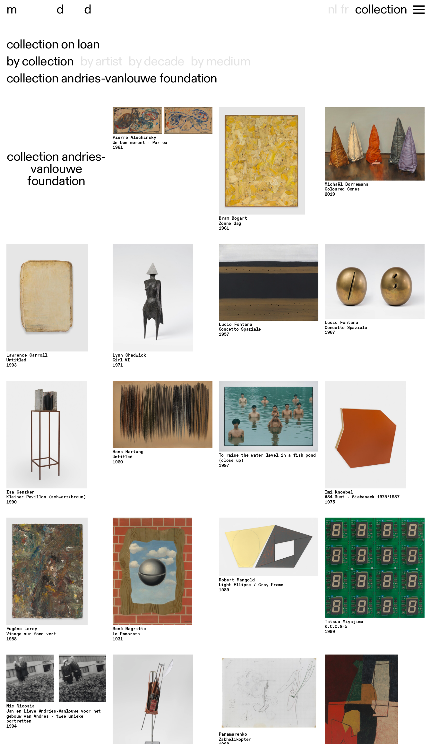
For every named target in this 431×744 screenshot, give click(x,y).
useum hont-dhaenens (79, 9)
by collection (40, 61)
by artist (101, 61)
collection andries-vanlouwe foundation (111, 78)
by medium (221, 61)
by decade (156, 61)
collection (381, 9)
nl (332, 9)
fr (344, 9)
